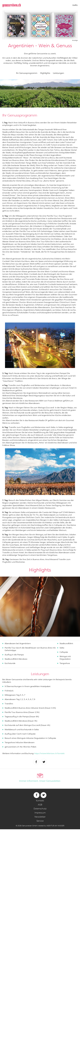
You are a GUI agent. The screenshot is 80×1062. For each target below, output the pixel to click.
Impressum (40, 812)
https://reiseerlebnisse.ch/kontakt (49, 753)
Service (40, 821)
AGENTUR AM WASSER (55, 826)
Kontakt (40, 800)
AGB (40, 804)
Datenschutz (40, 808)
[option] (40, 607)
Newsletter (40, 817)
